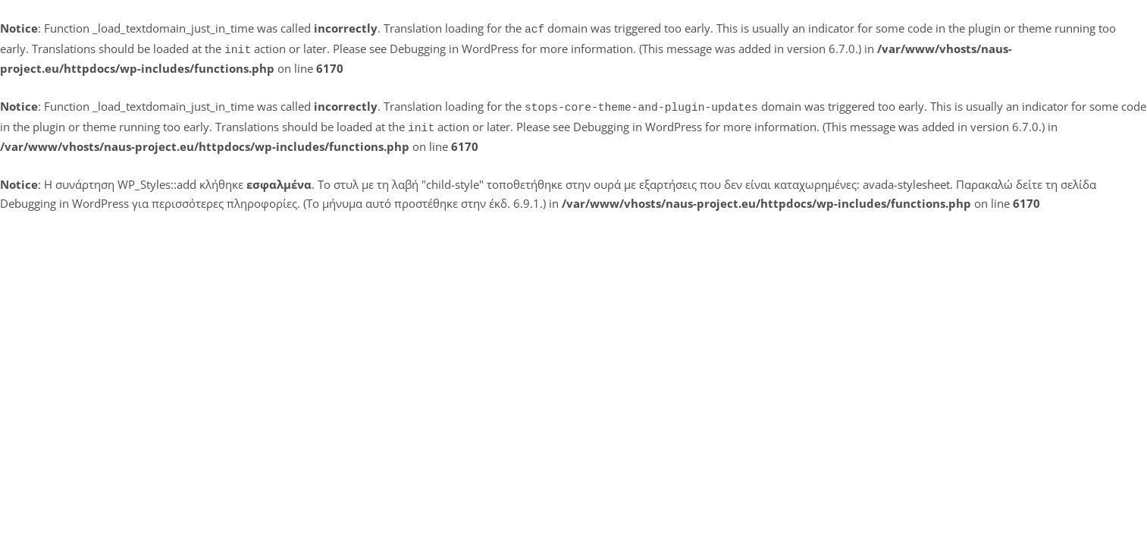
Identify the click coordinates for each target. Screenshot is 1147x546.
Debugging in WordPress (454, 47)
